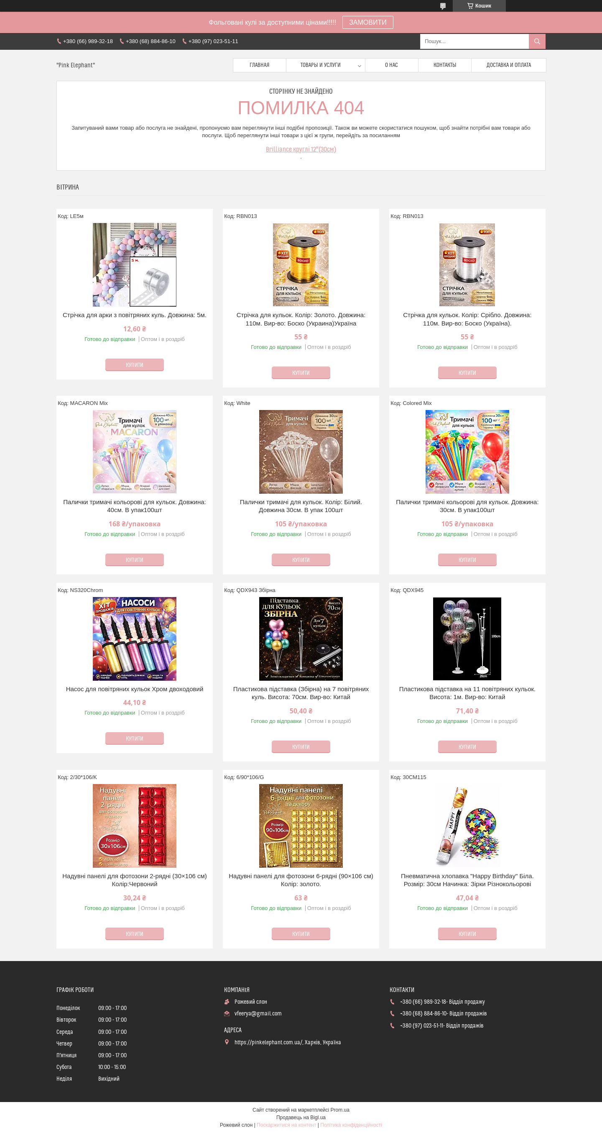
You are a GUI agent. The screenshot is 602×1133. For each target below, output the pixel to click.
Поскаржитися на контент (286, 1125)
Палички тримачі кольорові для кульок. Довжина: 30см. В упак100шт (467, 506)
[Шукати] (537, 41)
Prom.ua (340, 1110)
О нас (391, 65)
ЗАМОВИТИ (368, 22)
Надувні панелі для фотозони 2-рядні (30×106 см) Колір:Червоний (134, 880)
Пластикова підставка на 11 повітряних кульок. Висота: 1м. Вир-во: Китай (467, 693)
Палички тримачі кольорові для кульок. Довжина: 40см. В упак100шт (134, 506)
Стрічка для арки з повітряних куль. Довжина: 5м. (135, 314)
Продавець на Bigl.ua (301, 1117)
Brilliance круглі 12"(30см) (301, 149)
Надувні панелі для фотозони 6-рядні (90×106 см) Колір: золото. (301, 880)
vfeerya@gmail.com (258, 1013)
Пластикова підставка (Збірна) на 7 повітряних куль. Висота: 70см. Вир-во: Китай (301, 693)
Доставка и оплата (509, 65)
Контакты (445, 65)
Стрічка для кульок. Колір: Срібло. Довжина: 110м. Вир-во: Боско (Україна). (467, 319)
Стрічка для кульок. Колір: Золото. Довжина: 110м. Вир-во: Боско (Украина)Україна (301, 319)
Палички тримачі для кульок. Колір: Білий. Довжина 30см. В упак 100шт (301, 506)
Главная (260, 65)
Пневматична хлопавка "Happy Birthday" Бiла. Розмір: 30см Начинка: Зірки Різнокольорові (467, 880)
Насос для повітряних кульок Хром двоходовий (135, 688)
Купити (134, 365)
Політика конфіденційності (351, 1125)
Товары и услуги (321, 65)
